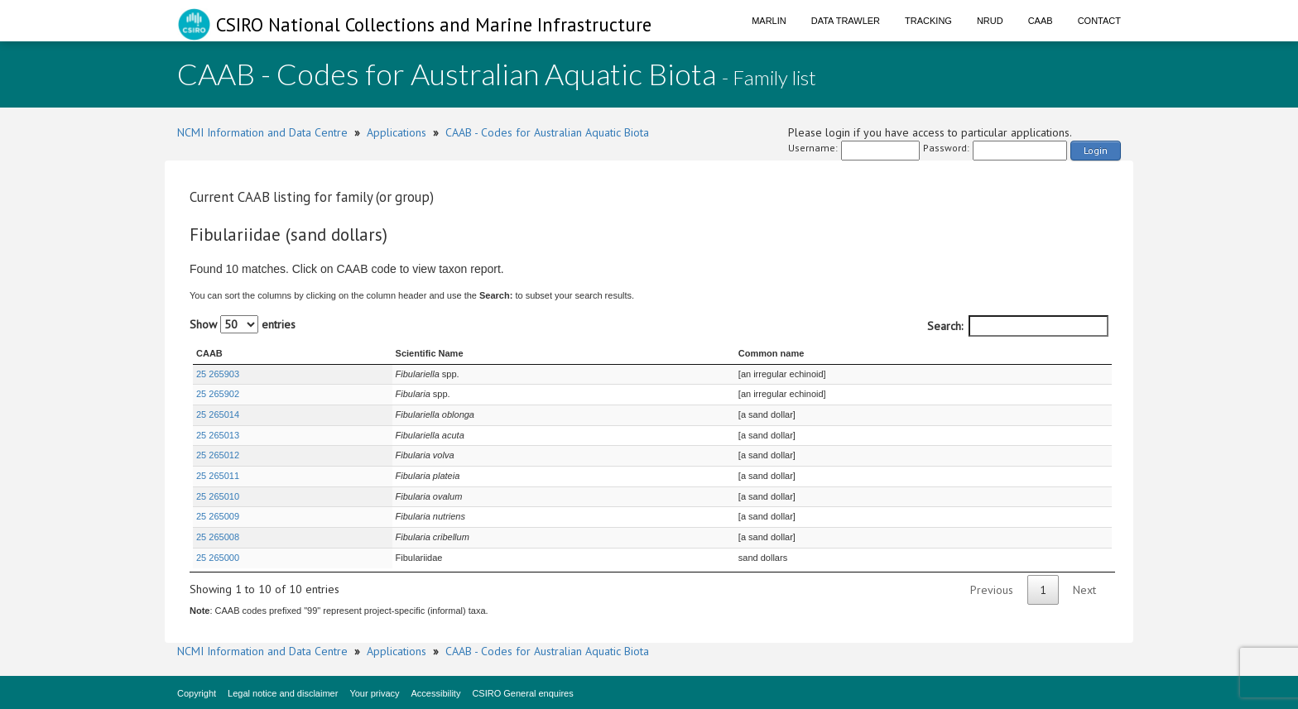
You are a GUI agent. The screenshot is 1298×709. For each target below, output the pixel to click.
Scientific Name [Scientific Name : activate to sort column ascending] (430, 353)
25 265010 (217, 496)
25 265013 (217, 435)
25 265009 (217, 516)
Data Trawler (845, 21)
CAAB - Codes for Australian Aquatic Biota (547, 132)
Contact (1099, 21)
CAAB (1040, 21)
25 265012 (217, 455)
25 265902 (217, 394)
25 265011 (217, 476)
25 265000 (217, 558)
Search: (1017, 326)
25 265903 (217, 374)
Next (1084, 589)
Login (1096, 150)
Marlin (769, 21)
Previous (991, 589)
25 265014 (217, 414)
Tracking (928, 21)
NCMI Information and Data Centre (262, 132)
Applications (396, 132)
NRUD (990, 21)
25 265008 (217, 537)
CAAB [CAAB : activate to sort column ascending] (209, 353)
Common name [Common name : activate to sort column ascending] (771, 353)
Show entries (243, 324)
